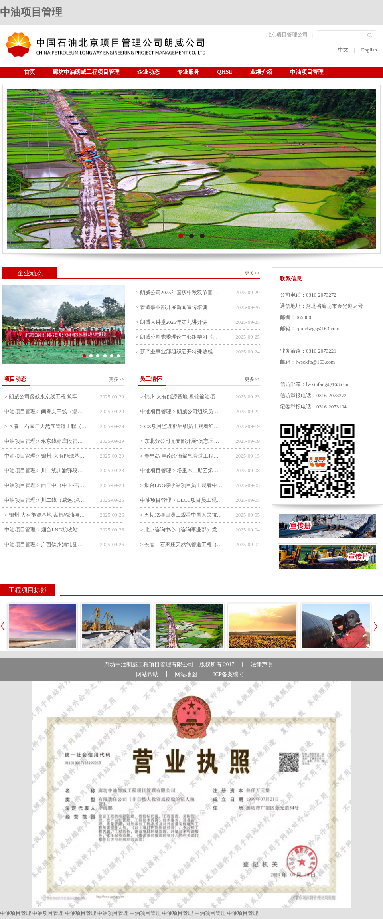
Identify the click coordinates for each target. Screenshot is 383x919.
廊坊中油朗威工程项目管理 (86, 72)
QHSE (225, 72)
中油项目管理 (31, 12)
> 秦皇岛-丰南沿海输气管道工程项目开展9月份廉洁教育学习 (181, 456)
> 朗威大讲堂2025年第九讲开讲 (171, 322)
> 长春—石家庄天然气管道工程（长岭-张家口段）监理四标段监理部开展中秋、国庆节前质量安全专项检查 (46, 426)
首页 (29, 72)
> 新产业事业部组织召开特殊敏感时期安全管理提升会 (179, 352)
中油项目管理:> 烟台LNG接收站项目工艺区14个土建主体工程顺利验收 (46, 530)
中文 (343, 50)
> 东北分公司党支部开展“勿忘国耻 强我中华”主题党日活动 (181, 441)
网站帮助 (147, 674)
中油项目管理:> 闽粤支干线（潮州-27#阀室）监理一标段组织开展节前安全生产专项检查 (46, 411)
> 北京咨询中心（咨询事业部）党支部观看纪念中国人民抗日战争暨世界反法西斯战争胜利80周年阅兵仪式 (181, 530)
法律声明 (262, 664)
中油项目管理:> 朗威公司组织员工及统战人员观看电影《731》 (181, 411)
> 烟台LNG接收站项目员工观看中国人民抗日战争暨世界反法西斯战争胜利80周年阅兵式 (181, 485)
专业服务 (188, 72)
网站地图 (186, 674)
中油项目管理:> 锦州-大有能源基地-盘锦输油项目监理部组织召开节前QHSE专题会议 (46, 456)
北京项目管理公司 (287, 35)
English (369, 50)
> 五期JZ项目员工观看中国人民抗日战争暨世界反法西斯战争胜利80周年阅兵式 (181, 515)
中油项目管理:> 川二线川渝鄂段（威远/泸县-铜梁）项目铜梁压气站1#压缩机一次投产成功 (46, 470)
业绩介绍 (261, 72)
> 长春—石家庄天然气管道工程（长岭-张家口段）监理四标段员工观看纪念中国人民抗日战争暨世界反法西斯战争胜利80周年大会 (181, 544)
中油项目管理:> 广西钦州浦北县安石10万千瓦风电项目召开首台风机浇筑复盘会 (46, 544)
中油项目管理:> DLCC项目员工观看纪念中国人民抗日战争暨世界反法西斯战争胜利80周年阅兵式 (181, 500)
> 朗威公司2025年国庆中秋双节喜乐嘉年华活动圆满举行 (179, 292)
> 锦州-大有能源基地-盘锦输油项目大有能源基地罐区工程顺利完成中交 (46, 515)
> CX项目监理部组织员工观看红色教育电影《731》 (181, 426)
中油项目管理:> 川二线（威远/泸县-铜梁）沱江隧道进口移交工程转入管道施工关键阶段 (46, 500)
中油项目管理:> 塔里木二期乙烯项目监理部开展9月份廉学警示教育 (181, 470)
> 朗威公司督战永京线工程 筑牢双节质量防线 (46, 397)
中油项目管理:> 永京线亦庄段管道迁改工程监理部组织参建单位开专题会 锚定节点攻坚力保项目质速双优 (46, 441)
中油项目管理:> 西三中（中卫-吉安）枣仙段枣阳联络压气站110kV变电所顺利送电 (46, 485)
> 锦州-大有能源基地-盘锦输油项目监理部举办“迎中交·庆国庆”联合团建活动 (181, 397)
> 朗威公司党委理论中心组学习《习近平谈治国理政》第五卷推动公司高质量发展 (179, 337)
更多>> (252, 273)
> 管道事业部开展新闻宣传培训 (171, 307)
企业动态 (148, 72)
